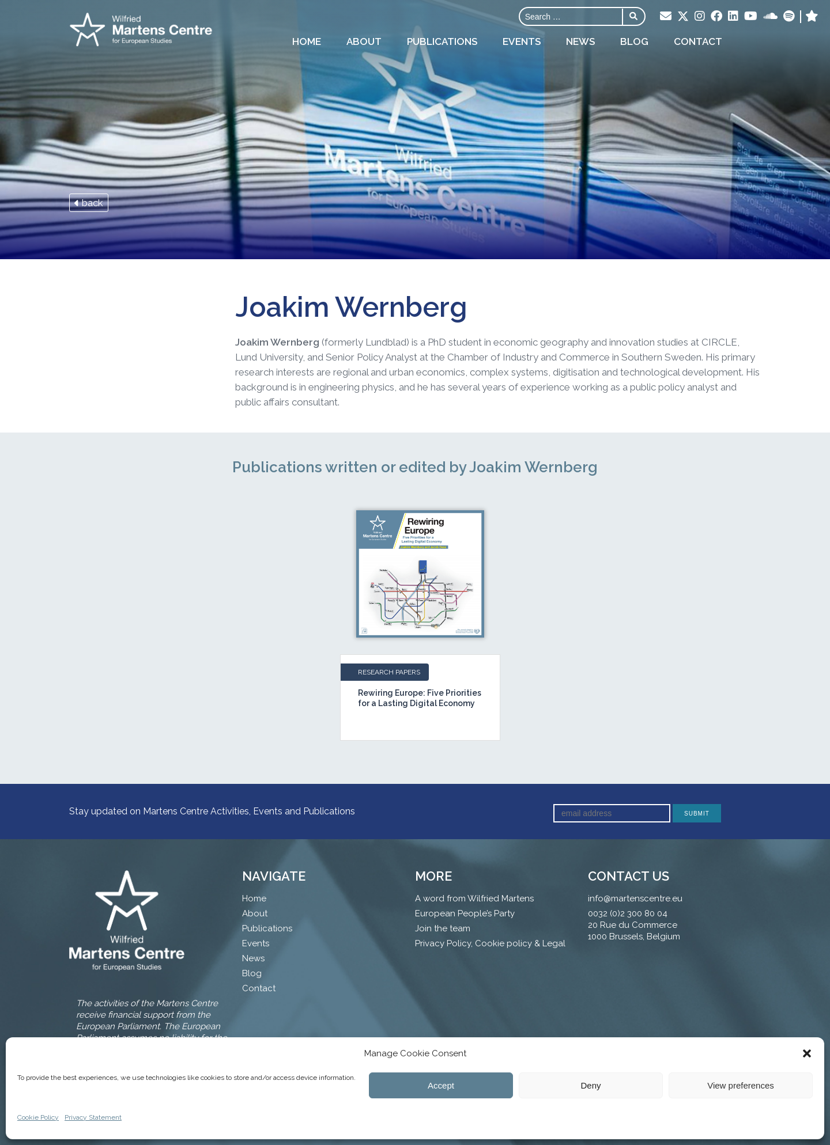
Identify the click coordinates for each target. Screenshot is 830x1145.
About (364, 41)
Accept (441, 1085)
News (580, 41)
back (88, 202)
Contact (698, 41)
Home (306, 41)
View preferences (740, 1085)
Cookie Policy (38, 1117)
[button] (807, 1053)
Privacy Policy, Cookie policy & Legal (490, 943)
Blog (634, 41)
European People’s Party (465, 913)
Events (522, 41)
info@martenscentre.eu (635, 898)
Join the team (442, 928)
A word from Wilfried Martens (474, 898)
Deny (590, 1085)
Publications (442, 41)
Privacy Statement (93, 1117)
